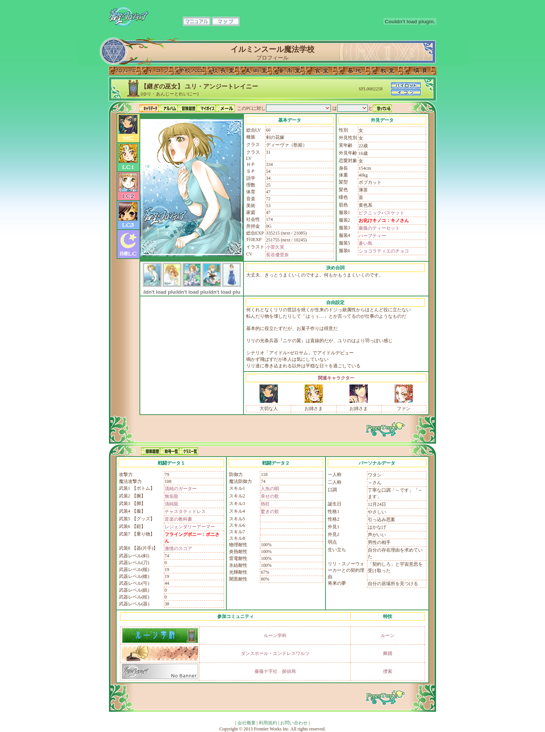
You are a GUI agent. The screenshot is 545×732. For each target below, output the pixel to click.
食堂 (321, 70)
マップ (225, 21)
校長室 (223, 70)
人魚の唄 (270, 488)
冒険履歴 (187, 108)
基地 (354, 70)
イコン (157, 70)
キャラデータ (149, 108)
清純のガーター (181, 488)
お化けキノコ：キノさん (384, 220)
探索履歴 (150, 451)
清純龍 (171, 504)
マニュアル (196, 21)
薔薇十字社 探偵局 (275, 671)
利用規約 (268, 723)
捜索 (387, 671)
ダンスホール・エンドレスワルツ (275, 653)
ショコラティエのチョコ (384, 251)
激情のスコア (178, 548)
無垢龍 (171, 496)
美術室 (256, 70)
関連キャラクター (336, 378)
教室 (387, 70)
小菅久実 (275, 247)
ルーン (387, 635)
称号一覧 (169, 451)
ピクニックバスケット (381, 213)
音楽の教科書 (178, 519)
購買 (420, 70)
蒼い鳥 (365, 243)
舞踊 (387, 653)
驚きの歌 (270, 511)
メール (225, 108)
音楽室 (288, 70)
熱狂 (265, 504)
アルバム (168, 108)
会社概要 (246, 723)
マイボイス (206, 108)
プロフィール (125, 70)
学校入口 (190, 70)
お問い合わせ (294, 723)
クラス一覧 (188, 451)
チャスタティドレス (185, 511)
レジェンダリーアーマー (190, 526)
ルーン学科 (275, 635)
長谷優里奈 (277, 254)
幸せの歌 (270, 496)
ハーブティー (372, 235)
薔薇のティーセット (379, 228)
